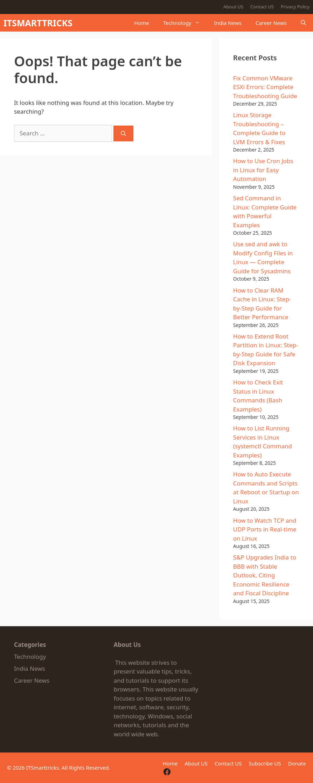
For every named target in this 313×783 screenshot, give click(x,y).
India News (227, 22)
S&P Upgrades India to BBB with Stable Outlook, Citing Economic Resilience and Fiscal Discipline (264, 575)
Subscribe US (265, 763)
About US (233, 7)
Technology (185, 23)
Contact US (262, 7)
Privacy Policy (295, 7)
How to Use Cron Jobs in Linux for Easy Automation (263, 170)
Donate (297, 763)
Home (141, 22)
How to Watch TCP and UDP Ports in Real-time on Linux (265, 529)
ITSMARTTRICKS (38, 23)
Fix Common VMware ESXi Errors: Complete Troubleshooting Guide (265, 87)
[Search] (123, 133)
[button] (303, 23)
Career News (271, 22)
